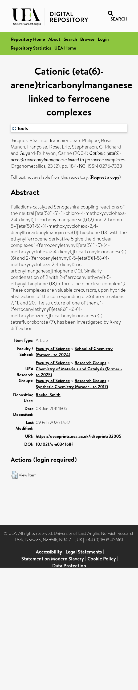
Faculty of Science (53, 348)
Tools (20, 128)
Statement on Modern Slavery (52, 558)
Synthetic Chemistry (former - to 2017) (72, 387)
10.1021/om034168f (54, 444)
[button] (14, 475)
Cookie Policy (101, 558)
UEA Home (65, 48)
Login (103, 39)
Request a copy (105, 177)
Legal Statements (84, 551)
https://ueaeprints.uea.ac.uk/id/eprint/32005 (78, 436)
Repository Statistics (31, 48)
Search (70, 39)
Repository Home (28, 39)
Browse (87, 39)
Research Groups (90, 363)
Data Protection (69, 565)
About (54, 39)
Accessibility (49, 551)
